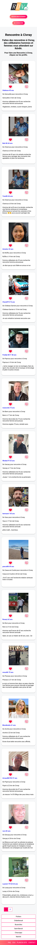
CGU (13, 942)
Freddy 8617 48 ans (9, 355)
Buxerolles (18, 925)
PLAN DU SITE (22, 942)
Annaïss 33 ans (7, 249)
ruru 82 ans (6, 831)
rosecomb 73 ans (8, 408)
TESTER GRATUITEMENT (18, 16)
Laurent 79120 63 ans (10, 884)
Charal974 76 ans (8, 302)
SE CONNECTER (18, 23)
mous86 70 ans (7, 672)
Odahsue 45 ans (8, 90)
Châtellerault (18, 920)
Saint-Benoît (18, 929)
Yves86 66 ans (7, 196)
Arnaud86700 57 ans (9, 778)
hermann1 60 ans (8, 514)
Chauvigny (18, 933)
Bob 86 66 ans (7, 143)
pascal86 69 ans (8, 566)
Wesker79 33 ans (8, 461)
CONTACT (32, 942)
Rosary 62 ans (7, 619)
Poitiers (18, 916)
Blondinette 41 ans (9, 725)
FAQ (9, 942)
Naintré (18, 937)
